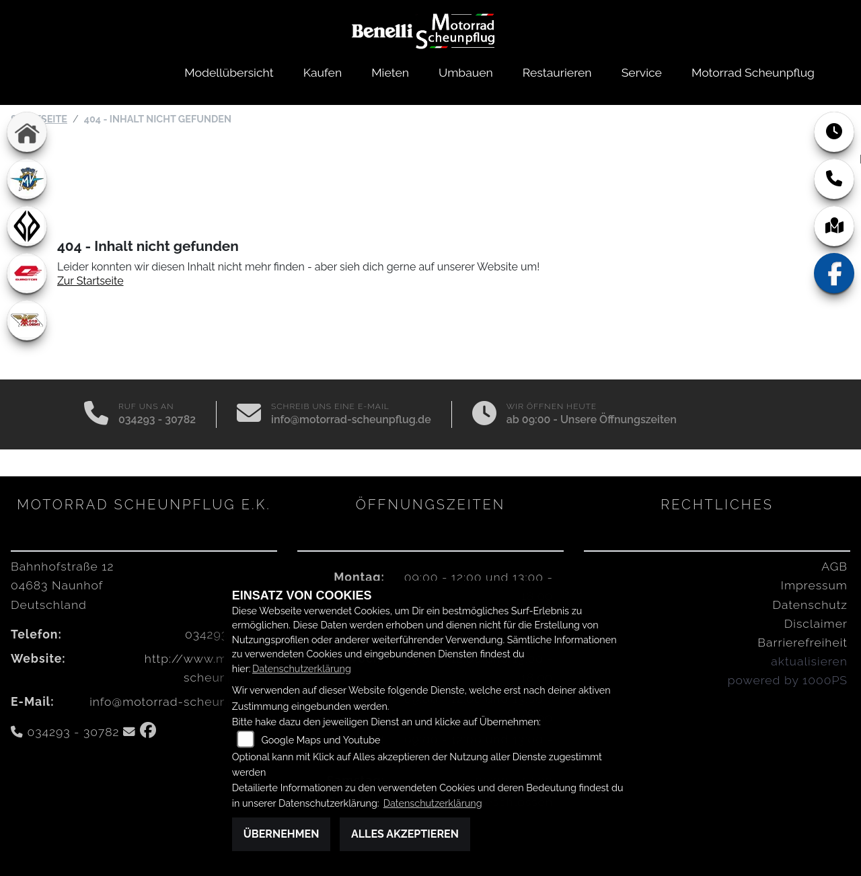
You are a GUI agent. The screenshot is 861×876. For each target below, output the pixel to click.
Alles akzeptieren (405, 834)
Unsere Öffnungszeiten (618, 419)
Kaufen (322, 72)
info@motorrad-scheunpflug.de (351, 419)
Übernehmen (282, 834)
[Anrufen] (96, 414)
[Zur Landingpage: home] (27, 132)
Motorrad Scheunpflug (753, 72)
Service (642, 72)
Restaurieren (557, 72)
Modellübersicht (228, 72)
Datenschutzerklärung (301, 668)
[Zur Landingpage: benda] (27, 226)
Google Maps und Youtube (320, 739)
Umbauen (466, 72)
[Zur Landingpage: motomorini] (27, 320)
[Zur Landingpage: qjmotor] (27, 273)
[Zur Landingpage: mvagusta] (27, 179)
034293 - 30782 (157, 419)
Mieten (390, 72)
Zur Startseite (90, 281)
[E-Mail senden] (249, 414)
